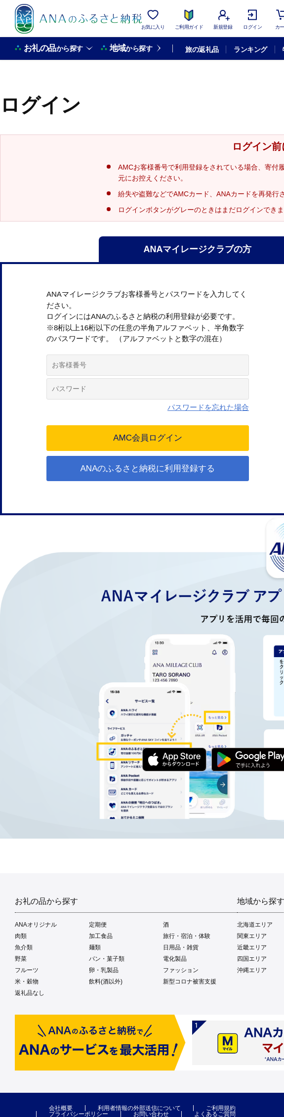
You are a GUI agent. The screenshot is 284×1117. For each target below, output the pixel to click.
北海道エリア (255, 924)
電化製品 (175, 958)
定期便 (98, 924)
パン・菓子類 (106, 958)
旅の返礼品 (201, 49)
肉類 (21, 936)
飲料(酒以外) (105, 981)
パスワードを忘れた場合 (208, 407)
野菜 (21, 958)
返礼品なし (29, 992)
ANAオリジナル (36, 924)
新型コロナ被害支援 (189, 981)
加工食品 (101, 936)
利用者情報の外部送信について (139, 1108)
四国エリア (252, 958)
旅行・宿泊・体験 (186, 936)
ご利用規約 (221, 1108)
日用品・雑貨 (181, 947)
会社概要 (61, 1108)
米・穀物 (27, 981)
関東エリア (252, 936)
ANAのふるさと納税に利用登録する (148, 468)
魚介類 (24, 947)
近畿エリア (252, 947)
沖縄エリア (252, 970)
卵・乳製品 (104, 970)
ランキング (250, 49)
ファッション (181, 970)
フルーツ (27, 970)
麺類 (95, 947)
